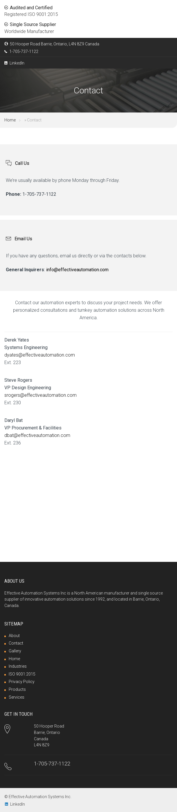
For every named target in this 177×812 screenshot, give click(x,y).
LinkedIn (14, 63)
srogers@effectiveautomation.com (40, 395)
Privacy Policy (22, 681)
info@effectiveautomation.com (77, 269)
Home (10, 120)
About (14, 635)
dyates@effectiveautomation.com (39, 355)
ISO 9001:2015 (22, 674)
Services (16, 697)
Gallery (15, 651)
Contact (16, 643)
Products (17, 689)
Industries (18, 666)
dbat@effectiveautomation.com (37, 435)
